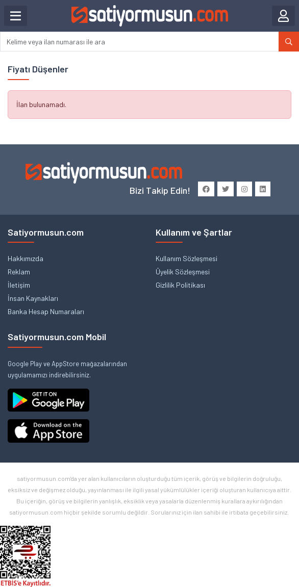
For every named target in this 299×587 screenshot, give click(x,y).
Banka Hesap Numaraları (46, 311)
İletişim (19, 284)
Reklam (19, 271)
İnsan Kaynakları (33, 298)
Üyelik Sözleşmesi (183, 271)
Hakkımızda (25, 258)
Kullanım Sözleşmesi (186, 258)
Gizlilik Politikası (180, 284)
